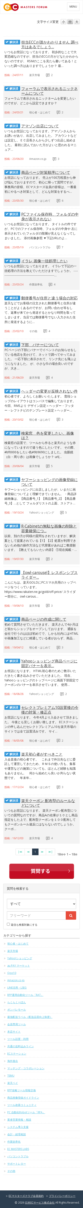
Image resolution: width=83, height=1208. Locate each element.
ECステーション (16, 1053)
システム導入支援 (18, 1127)
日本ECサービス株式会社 (40, 1202)
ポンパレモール (16, 1009)
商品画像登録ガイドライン (23, 1098)
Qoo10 (11, 973)
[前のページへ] (28, 852)
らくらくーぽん (16, 1002)
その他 (11, 1171)
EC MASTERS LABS (18, 1149)
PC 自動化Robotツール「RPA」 (26, 1112)
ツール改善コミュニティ (22, 1105)
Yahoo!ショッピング (19, 958)
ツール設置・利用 (18, 1039)
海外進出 (12, 1061)
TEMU (10, 1076)
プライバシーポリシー (62, 1196)
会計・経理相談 (16, 1134)
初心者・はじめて (18, 943)
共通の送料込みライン (20, 1046)
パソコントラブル (18, 1156)
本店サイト (14, 1031)
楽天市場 (12, 951)
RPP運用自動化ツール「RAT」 (25, 995)
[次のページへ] (42, 852)
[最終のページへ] (50, 852)
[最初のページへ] (20, 852)
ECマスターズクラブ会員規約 (26, 1196)
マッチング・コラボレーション (25, 1068)
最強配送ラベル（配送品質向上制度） (29, 1017)
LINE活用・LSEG (17, 987)
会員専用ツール (16, 1024)
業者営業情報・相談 (19, 1120)
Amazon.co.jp (16, 980)
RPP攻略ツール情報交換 (21, 1090)
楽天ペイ (12, 1083)
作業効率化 (14, 1142)
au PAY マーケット (18, 965)
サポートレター (16, 1164)
